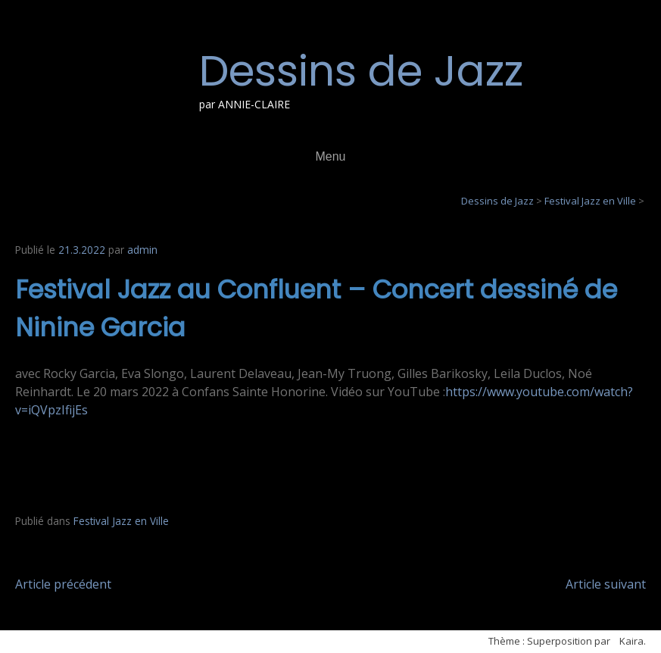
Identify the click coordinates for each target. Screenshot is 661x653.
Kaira (631, 641)
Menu (330, 156)
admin (142, 249)
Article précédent (63, 584)
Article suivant (606, 584)
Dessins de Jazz (361, 71)
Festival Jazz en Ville (121, 521)
